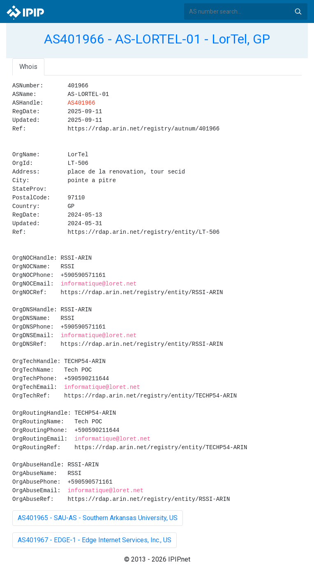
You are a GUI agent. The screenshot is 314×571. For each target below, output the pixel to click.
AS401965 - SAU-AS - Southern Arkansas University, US (98, 518)
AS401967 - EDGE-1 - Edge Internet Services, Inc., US (94, 540)
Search (297, 11)
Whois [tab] (28, 67)
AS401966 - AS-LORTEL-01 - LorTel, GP (157, 39)
